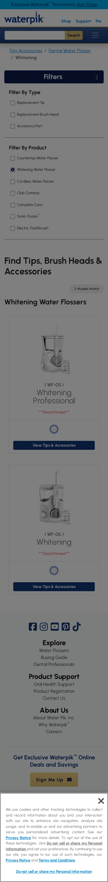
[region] (54, 837)
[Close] (101, 801)
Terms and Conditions (57, 860)
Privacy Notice (18, 838)
